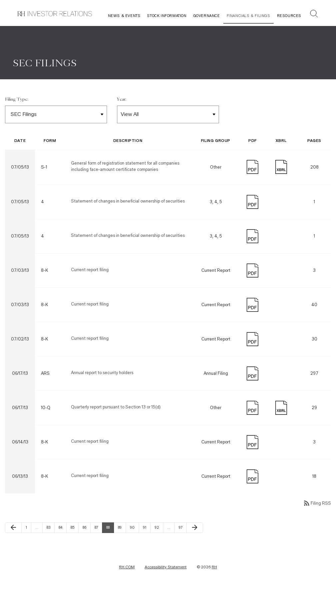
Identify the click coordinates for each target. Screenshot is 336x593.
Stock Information (166, 16)
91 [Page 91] (147, 528)
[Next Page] (194, 528)
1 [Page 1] (28, 528)
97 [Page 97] (182, 528)
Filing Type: (16, 100)
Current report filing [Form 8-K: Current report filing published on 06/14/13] (90, 442)
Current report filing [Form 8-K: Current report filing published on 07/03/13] (90, 270)
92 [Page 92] (158, 528)
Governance (206, 16)
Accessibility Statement (166, 568)
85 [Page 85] (74, 528)
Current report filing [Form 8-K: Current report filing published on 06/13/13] (90, 476)
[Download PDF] (252, 167)
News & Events (124, 16)
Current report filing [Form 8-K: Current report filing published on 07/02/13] (90, 339)
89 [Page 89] (122, 528)
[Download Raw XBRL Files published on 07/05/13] (281, 167)
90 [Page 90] (134, 528)
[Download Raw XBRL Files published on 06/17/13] (281, 407)
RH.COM (127, 568)
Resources (289, 16)
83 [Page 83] (50, 528)
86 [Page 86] (86, 528)
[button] (314, 14)
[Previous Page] (13, 528)
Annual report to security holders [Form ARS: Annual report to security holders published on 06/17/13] (102, 373)
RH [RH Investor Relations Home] (214, 568)
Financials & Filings (248, 16)
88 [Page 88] (110, 528)
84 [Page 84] (62, 528)
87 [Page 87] (98, 528)
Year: (121, 100)
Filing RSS (317, 504)
